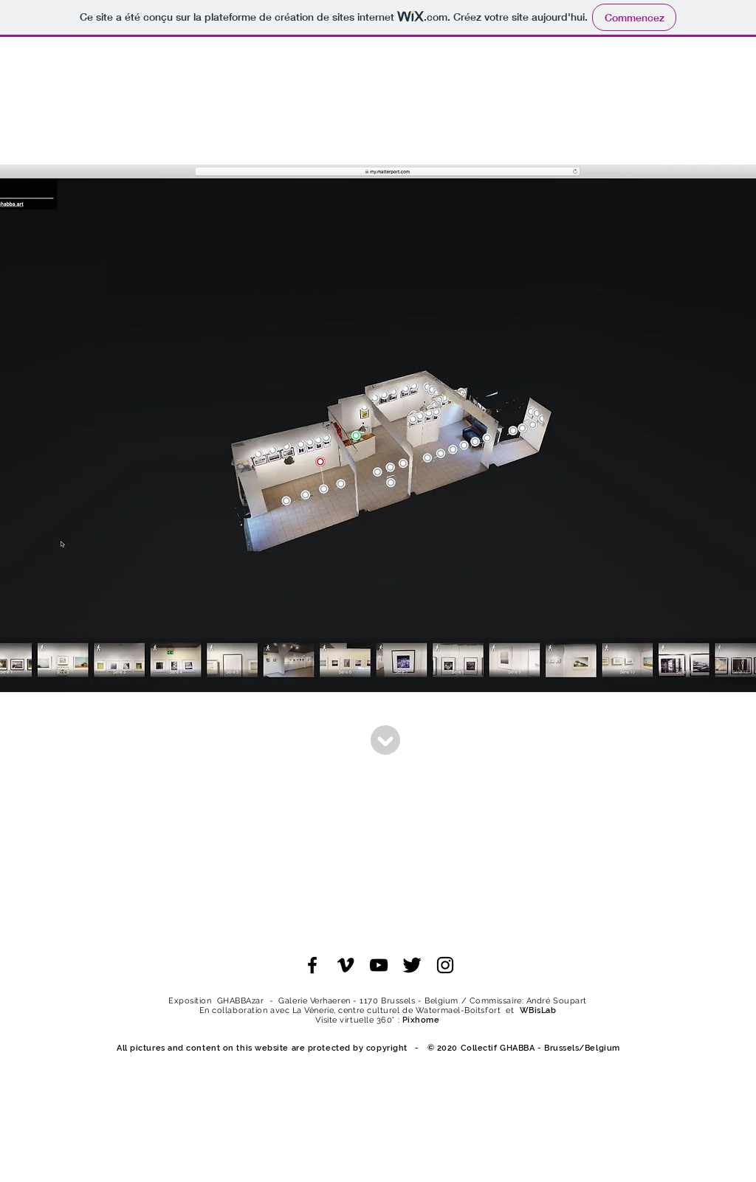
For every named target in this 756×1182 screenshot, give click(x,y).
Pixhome (421, 1020)
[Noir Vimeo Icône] (345, 965)
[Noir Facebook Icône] (312, 965)
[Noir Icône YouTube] (379, 965)
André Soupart (556, 1001)
